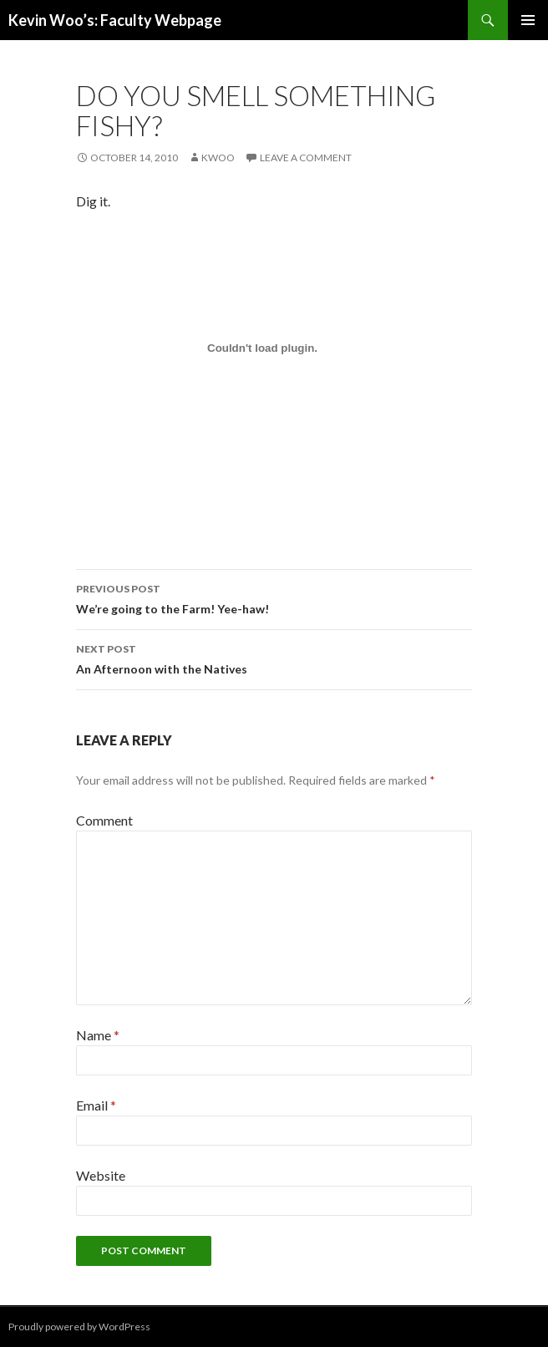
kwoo (218, 157)
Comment (104, 820)
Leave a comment (306, 157)
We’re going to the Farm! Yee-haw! (274, 597)
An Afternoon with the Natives (274, 657)
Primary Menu (528, 20)
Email (96, 1105)
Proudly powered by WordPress (79, 1326)
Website (100, 1175)
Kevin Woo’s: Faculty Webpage (114, 20)
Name (97, 1035)
